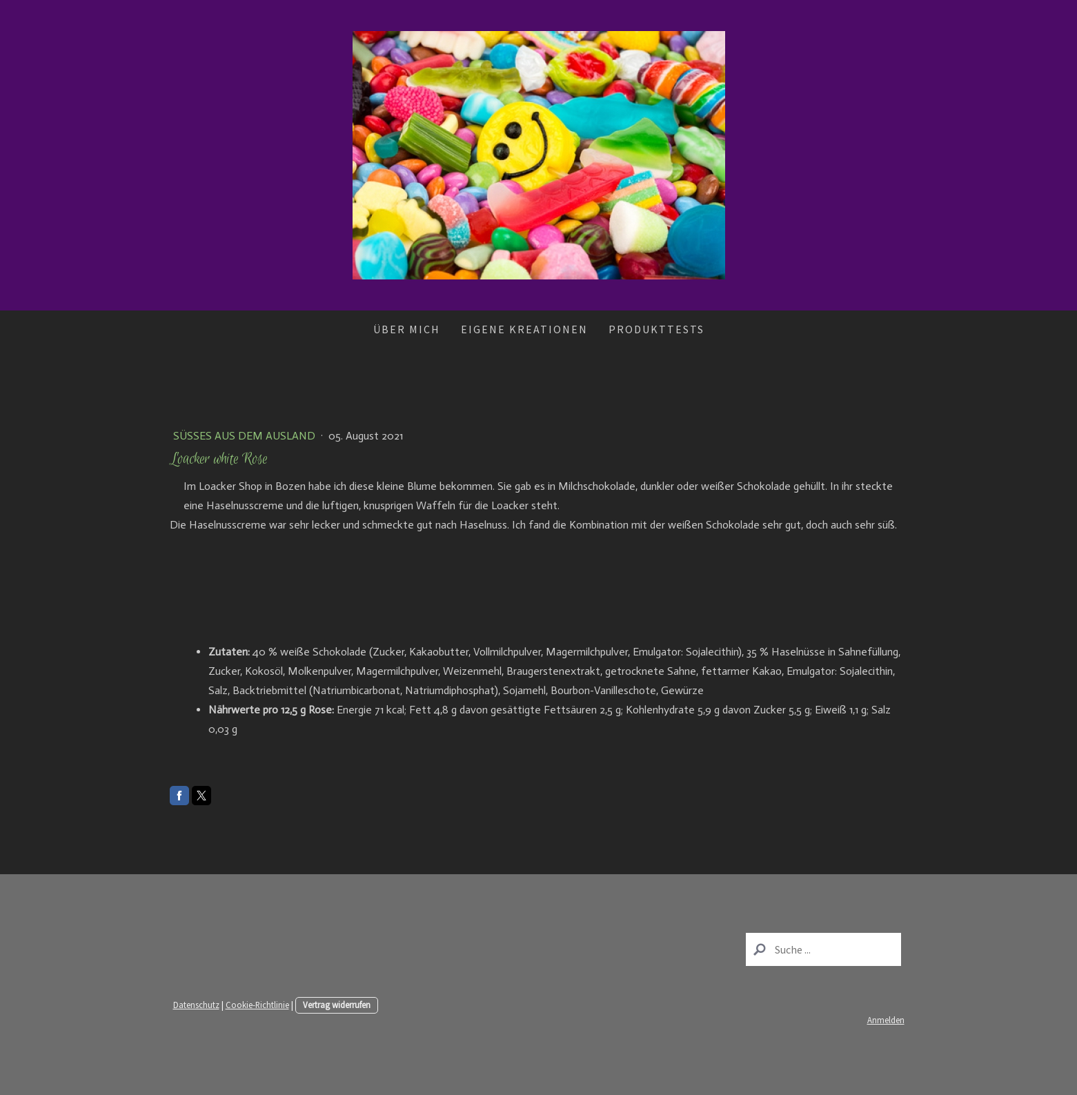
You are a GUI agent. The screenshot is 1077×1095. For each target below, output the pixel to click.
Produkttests (656, 329)
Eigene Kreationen (524, 329)
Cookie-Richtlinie (257, 1004)
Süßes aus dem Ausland (245, 435)
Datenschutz (196, 1004)
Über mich (406, 329)
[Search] (823, 949)
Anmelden (886, 1019)
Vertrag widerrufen (336, 1004)
